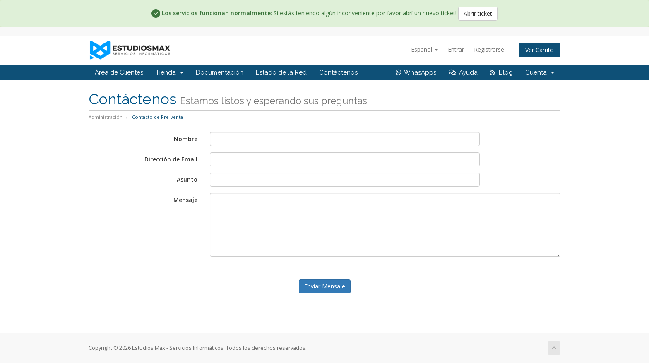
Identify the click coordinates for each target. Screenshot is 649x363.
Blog (501, 72)
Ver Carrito (539, 50)
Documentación (219, 72)
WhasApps (416, 72)
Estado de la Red (281, 72)
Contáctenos (338, 72)
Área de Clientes (119, 72)
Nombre (185, 139)
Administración (106, 117)
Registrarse (489, 49)
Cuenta (539, 72)
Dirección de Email (170, 159)
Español (424, 49)
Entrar (456, 49)
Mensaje (185, 200)
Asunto (187, 179)
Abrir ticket (478, 13)
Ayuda (463, 72)
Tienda (169, 72)
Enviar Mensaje (324, 286)
